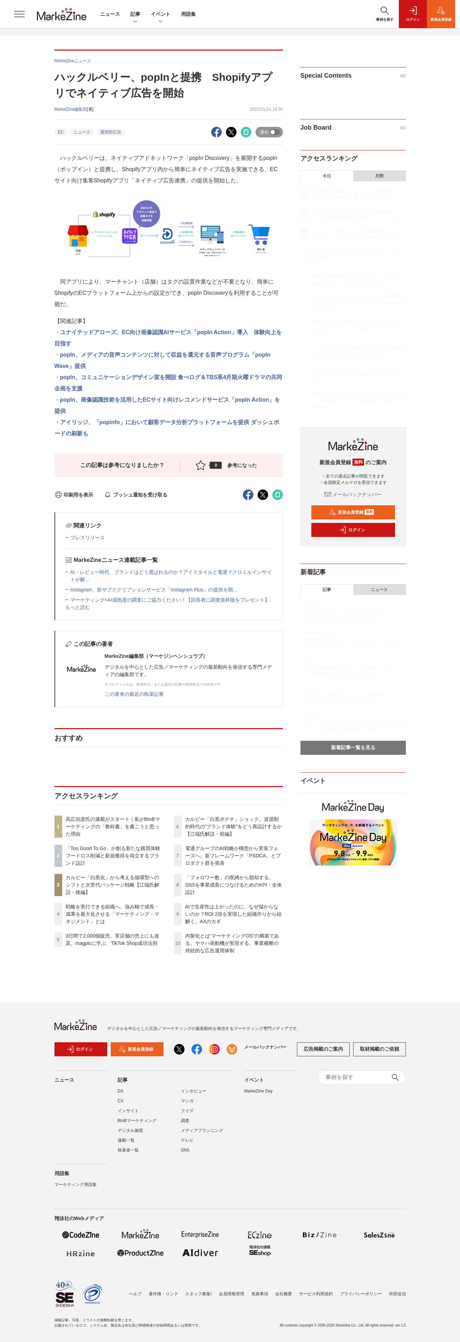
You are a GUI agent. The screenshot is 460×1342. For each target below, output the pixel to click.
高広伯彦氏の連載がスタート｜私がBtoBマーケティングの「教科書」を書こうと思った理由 (113, 826)
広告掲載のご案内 (323, 1049)
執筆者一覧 (128, 1150)
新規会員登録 (351, 512)
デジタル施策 (130, 1130)
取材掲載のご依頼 (379, 1049)
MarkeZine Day (258, 1091)
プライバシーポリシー (361, 1293)
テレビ (187, 1140)
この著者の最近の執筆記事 (134, 694)
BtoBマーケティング (137, 1120)
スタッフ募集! (198, 1293)
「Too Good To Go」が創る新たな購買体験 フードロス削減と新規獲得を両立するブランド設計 (116, 855)
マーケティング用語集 (75, 1184)
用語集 (188, 14)
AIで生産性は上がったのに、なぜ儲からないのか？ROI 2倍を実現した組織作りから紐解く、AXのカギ (233, 914)
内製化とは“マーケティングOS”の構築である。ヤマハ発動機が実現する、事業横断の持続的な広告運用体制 (232, 943)
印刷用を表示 (73, 495)
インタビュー (193, 1091)
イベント (160, 14)
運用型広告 (110, 132)
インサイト (128, 1110)
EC (61, 132)
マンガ (187, 1100)
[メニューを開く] (19, 14)
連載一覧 (126, 1140)
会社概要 (283, 1293)
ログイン (352, 529)
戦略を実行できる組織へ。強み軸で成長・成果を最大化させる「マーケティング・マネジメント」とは (112, 914)
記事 (135, 14)
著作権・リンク (163, 1293)
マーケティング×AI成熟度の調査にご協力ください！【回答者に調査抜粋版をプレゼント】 (170, 600)
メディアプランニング (202, 1130)
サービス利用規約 (316, 1293)
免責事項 (259, 1293)
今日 (327, 176)
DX (121, 1091)
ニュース (110, 14)
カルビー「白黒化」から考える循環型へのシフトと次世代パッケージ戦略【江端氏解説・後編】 (112, 885)
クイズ (187, 1110)
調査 (185, 1120)
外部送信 (397, 1293)
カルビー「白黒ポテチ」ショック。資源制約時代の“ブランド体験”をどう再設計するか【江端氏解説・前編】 (233, 826)
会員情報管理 (231, 1293)
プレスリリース (87, 537)
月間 (379, 176)
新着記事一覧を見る (353, 747)
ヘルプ (135, 1293)
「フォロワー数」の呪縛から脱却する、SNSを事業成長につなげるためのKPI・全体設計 (233, 885)
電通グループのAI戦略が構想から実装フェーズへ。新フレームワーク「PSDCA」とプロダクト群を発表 (233, 855)
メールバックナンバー (353, 494)
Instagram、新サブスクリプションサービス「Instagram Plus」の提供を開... (153, 589)
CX (121, 1100)
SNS (185, 1150)
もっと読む (77, 607)
